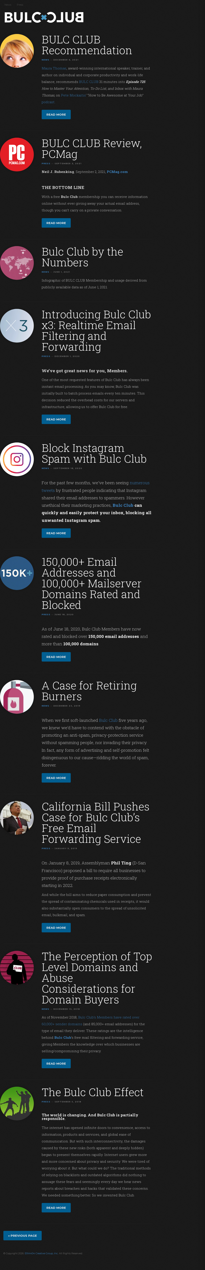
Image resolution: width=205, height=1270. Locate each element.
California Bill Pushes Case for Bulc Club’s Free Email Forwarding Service (96, 822)
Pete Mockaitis (73, 95)
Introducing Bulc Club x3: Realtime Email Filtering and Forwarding (96, 330)
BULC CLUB (88, 81)
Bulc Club (45, 17)
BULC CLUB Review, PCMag (92, 148)
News (8, 4)
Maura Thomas (54, 68)
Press (20, 4)
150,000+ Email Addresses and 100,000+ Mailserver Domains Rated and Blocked (92, 583)
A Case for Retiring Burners (89, 690)
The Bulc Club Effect (93, 1092)
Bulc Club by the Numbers (82, 256)
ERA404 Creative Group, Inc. (41, 1253)
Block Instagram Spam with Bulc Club (94, 453)
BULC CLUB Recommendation (87, 44)
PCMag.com (117, 171)
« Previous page (22, 1235)
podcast (48, 102)
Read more (56, 114)
